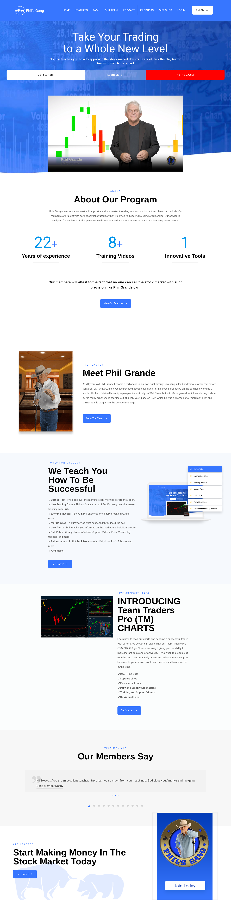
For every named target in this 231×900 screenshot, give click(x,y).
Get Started (202, 10)
